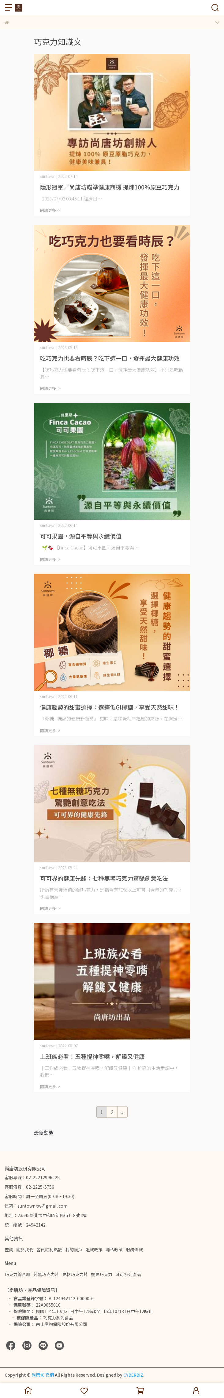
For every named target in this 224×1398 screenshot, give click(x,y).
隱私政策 (114, 1249)
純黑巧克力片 (46, 1274)
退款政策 (94, 1249)
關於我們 (24, 1249)
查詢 (9, 1249)
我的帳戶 (73, 1249)
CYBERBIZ (133, 1375)
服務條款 (134, 1249)
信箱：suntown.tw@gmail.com (36, 1206)
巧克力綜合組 (17, 1274)
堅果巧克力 (101, 1274)
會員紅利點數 (49, 1249)
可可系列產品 (128, 1274)
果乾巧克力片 (75, 1274)
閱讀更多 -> (50, 210)
